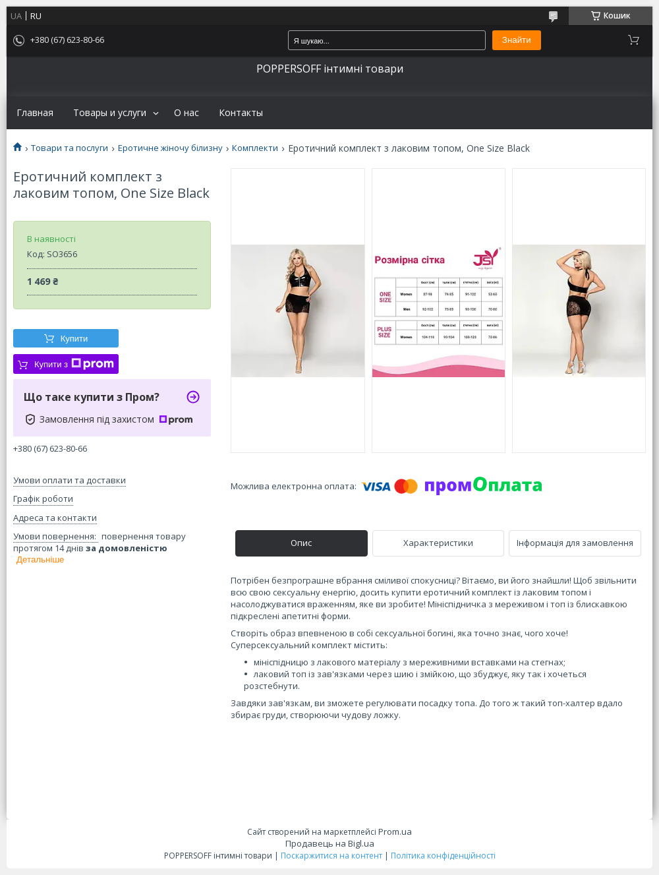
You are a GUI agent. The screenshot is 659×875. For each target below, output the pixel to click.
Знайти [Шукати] (516, 40)
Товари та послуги (69, 148)
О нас (186, 113)
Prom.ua (395, 831)
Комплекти (255, 148)
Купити (74, 339)
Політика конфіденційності (443, 855)
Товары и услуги (109, 113)
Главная (34, 113)
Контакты (241, 113)
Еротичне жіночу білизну (170, 148)
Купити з (74, 364)
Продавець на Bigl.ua (329, 843)
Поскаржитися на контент (331, 855)
